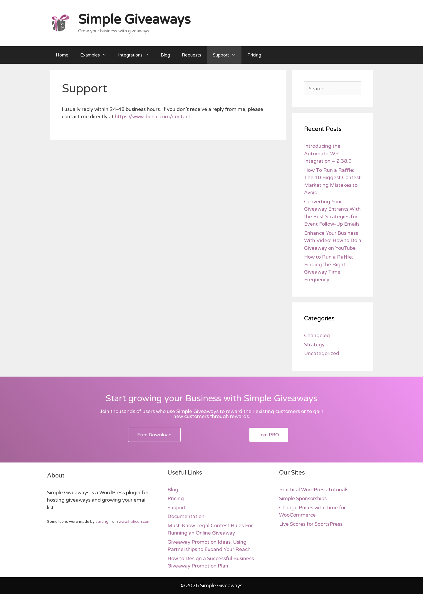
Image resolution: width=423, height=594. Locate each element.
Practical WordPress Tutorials (313, 490)
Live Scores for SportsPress (311, 524)
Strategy (314, 345)
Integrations (136, 55)
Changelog (317, 335)
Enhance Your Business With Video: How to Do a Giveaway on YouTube (332, 240)
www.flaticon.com (134, 521)
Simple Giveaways (134, 20)
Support (227, 55)
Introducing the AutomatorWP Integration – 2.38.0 (328, 153)
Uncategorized (321, 353)
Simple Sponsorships (303, 498)
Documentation (185, 516)
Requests (191, 55)
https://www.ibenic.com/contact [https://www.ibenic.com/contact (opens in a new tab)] (152, 117)
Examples (96, 55)
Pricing (254, 55)
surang (101, 521)
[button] (154, 435)
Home (62, 55)
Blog (165, 55)
